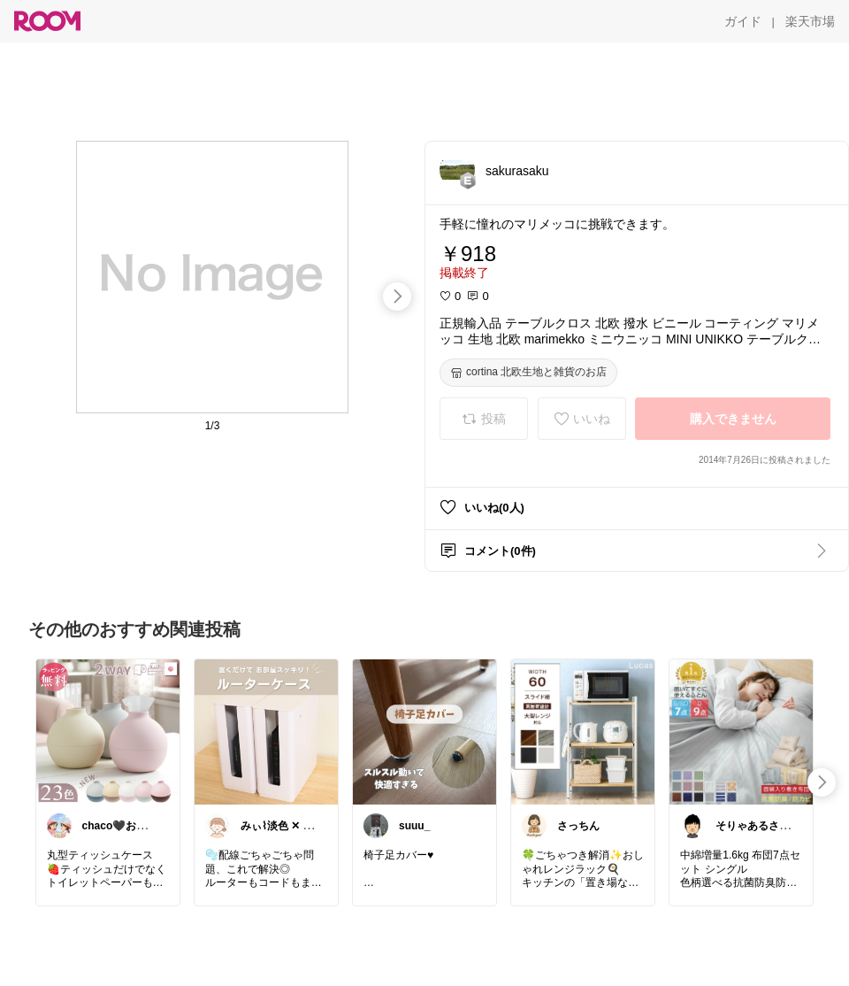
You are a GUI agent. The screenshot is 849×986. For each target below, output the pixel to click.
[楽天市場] (810, 21)
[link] (108, 731)
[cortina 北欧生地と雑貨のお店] (528, 372)
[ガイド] (742, 21)
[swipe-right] (397, 296)
